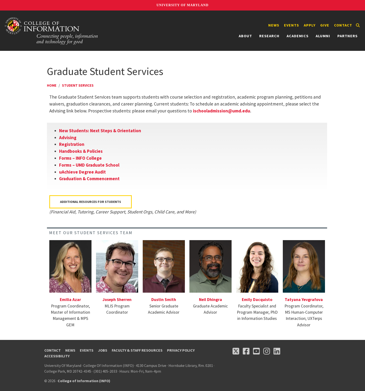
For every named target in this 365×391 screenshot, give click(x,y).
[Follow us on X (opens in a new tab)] (236, 351)
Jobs (102, 350)
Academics (298, 35)
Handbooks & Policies (81, 151)
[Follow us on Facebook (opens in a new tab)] (246, 351)
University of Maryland (182, 5)
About (245, 35)
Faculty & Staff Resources (137, 350)
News (273, 25)
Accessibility (57, 356)
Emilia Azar (70, 299)
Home (51, 85)
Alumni (323, 35)
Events (291, 25)
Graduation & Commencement (89, 178)
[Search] (358, 25)
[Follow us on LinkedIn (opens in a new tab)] (277, 351)
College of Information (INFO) (84, 380)
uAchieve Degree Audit (82, 172)
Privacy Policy (181, 350)
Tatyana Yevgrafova (304, 299)
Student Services (78, 85)
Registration (71, 144)
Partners (347, 35)
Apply (309, 25)
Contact (343, 25)
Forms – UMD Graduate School (89, 165)
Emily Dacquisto (257, 299)
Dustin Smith (163, 299)
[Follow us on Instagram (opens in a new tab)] (266, 351)
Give (324, 25)
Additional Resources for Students (90, 202)
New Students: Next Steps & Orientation (100, 130)
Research (269, 35)
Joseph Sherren (117, 299)
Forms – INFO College (80, 158)
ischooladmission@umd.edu (221, 111)
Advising (67, 137)
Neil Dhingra (210, 299)
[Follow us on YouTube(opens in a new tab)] (256, 351)
